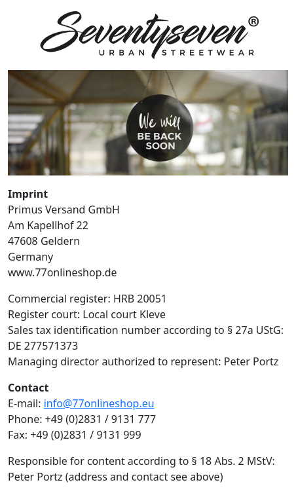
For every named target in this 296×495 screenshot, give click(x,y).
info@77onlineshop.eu (99, 403)
